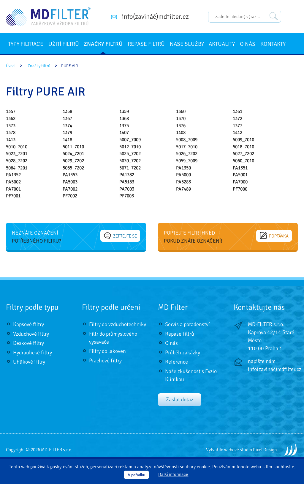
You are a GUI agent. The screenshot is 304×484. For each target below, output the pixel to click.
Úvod (10, 65)
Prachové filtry (105, 360)
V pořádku (136, 474)
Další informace (173, 474)
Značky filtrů (103, 44)
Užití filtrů (63, 44)
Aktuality (222, 44)
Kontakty (273, 44)
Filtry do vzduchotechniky (117, 324)
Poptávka (274, 235)
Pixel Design (265, 450)
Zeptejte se (120, 235)
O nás (247, 44)
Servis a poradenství (187, 324)
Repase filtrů (146, 44)
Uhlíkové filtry (29, 362)
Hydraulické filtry (32, 352)
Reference (176, 362)
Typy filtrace (25, 44)
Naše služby (187, 44)
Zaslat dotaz (179, 399)
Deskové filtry (28, 343)
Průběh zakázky (182, 352)
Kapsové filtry (28, 324)
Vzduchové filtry (31, 334)
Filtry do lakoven (107, 351)
